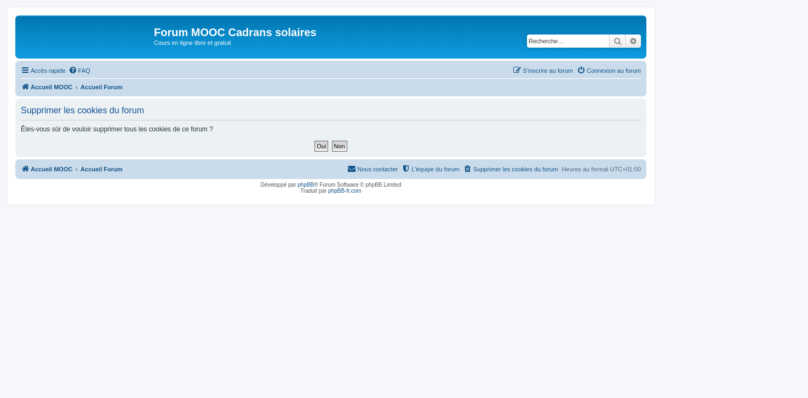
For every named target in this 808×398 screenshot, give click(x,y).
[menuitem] (79, 70)
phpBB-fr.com (345, 191)
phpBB (305, 185)
